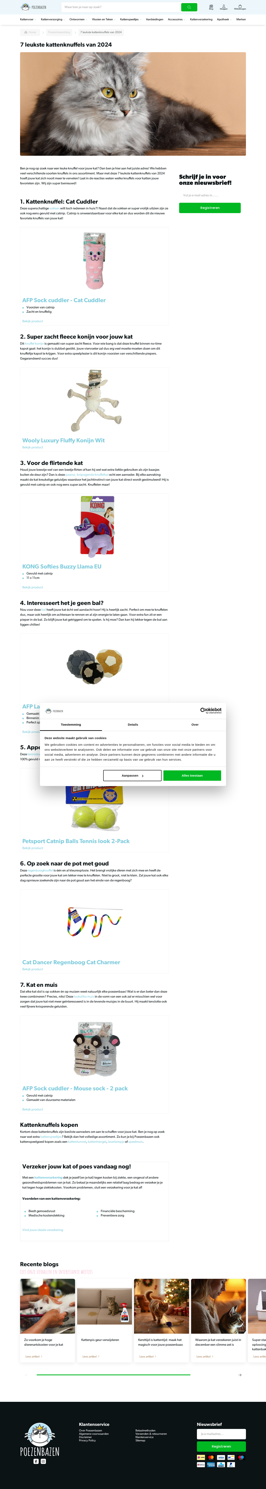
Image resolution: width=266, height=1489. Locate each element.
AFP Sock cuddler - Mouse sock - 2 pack (75, 1089)
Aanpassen (132, 775)
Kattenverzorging (51, 19)
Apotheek (223, 19)
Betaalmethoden (145, 1430)
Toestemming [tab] (71, 724)
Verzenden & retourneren (151, 1434)
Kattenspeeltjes (129, 19)
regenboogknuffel (40, 870)
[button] (26, 1375)
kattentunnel (76, 1142)
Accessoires (175, 19)
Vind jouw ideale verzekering (42, 1230)
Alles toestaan (192, 775)
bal (43, 610)
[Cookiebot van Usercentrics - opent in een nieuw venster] (203, 711)
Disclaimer (85, 1437)
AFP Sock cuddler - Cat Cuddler (64, 301)
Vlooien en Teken (102, 19)
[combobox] (129, 7)
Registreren (210, 207)
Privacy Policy (87, 1440)
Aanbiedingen (154, 19)
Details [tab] (133, 724)
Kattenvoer (27, 19)
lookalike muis (84, 996)
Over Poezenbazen (90, 1430)
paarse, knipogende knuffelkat (87, 475)
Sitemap (140, 1440)
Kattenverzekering (201, 19)
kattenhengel (96, 1142)
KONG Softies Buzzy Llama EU (62, 567)
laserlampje (116, 1142)
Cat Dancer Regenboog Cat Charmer (71, 963)
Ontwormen (77, 19)
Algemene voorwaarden (94, 1434)
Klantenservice (144, 1437)
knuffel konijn (34, 343)
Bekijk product (32, 321)
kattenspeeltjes (51, 1137)
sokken (54, 208)
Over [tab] (195, 724)
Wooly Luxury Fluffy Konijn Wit (63, 441)
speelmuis (135, 1142)
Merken (241, 19)
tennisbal (34, 754)
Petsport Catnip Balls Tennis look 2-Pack (76, 842)
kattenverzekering (48, 1177)
